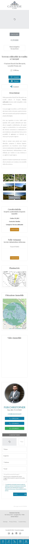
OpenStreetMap (18, 328)
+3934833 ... (14, 423)
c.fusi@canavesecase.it (14, 414)
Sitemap (5, 521)
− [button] (4, 327)
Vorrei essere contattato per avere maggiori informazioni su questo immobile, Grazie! (14, 477)
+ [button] (4, 325)
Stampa (15, 81)
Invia (15, 494)
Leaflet (10, 328)
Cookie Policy (22, 521)
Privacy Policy (13, 521)
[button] (14, 229)
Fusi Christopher (14, 407)
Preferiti (16, 77)
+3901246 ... (14, 418)
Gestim (22, 530)
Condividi (14, 86)
